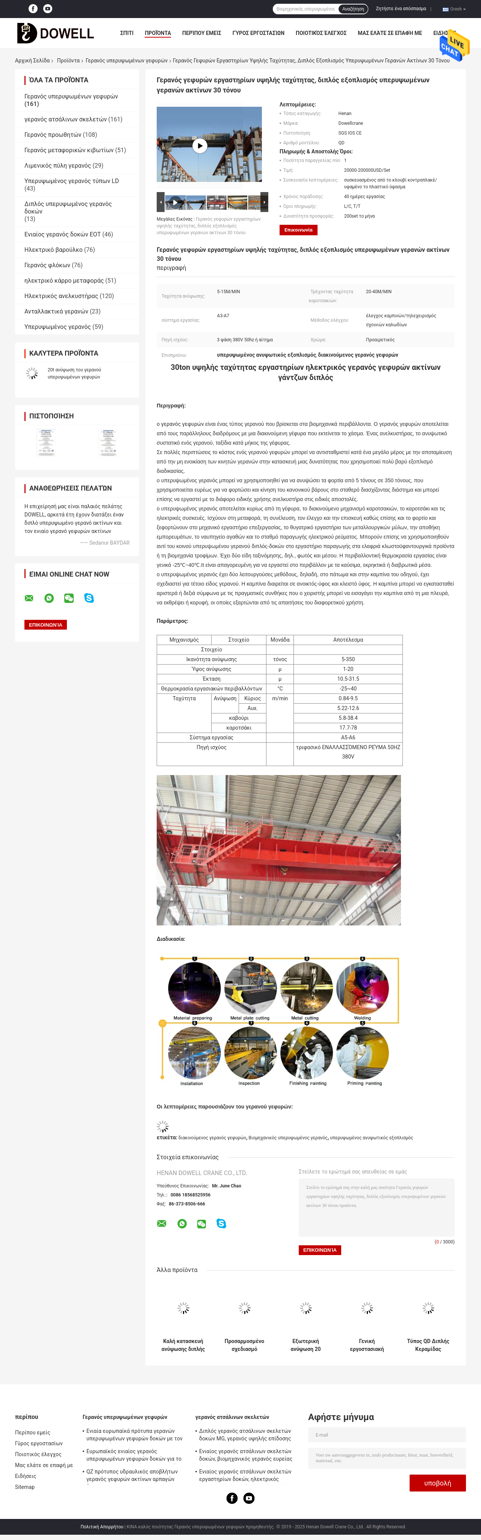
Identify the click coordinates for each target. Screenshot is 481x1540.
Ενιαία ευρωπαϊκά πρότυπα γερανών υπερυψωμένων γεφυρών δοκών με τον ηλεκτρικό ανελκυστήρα (134, 1436)
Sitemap (25, 1487)
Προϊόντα (158, 33)
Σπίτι (126, 33)
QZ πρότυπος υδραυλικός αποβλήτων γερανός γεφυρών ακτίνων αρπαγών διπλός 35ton (132, 1476)
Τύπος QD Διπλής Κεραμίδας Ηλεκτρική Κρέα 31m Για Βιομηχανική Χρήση (428, 1345)
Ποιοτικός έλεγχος (321, 33)
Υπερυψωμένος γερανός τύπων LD (71, 181)
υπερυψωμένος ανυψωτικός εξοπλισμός (371, 1137)
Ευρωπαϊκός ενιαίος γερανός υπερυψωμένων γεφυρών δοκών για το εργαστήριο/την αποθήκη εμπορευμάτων (136, 1456)
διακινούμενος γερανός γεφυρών (212, 1137)
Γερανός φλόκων (47, 265)
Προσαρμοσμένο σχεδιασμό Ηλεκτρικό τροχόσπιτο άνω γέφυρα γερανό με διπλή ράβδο (244, 1345)
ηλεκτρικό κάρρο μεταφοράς (64, 280)
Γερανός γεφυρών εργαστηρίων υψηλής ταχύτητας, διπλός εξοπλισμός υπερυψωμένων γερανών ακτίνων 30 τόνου (209, 226)
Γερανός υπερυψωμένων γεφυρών (127, 61)
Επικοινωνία (298, 230)
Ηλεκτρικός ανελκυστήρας (61, 296)
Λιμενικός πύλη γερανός (57, 165)
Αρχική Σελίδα (32, 61)
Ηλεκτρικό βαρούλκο (53, 249)
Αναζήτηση (353, 9)
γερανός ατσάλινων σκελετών (65, 119)
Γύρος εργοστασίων (258, 33)
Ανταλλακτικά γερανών (56, 311)
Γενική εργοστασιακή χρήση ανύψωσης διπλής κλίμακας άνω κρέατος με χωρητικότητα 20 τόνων (367, 1345)
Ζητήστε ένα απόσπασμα (401, 8)
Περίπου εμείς (201, 33)
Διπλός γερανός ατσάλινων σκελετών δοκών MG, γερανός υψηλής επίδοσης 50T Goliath (245, 1436)
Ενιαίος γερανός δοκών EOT (62, 234)
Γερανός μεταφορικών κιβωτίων (69, 150)
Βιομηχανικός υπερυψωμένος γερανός (288, 1137)
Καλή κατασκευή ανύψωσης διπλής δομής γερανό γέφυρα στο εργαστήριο (183, 1345)
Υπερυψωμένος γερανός (57, 326)
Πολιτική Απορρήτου (101, 1526)
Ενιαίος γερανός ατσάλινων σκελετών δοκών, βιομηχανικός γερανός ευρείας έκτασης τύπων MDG (245, 1456)
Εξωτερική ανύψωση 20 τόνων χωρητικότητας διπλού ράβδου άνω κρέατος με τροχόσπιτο (305, 1345)
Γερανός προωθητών (52, 134)
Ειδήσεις (25, 1476)
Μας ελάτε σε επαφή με (390, 33)
